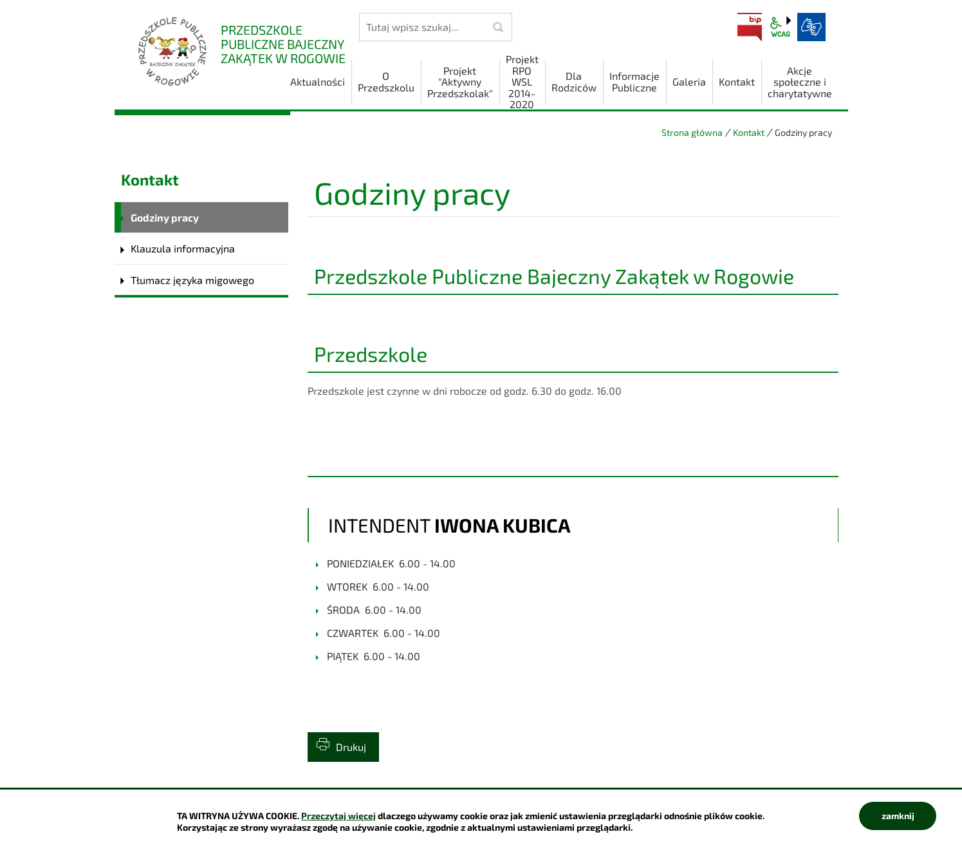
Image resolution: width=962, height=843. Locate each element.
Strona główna (692, 132)
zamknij (898, 815)
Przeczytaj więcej (338, 815)
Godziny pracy (165, 217)
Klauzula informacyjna (183, 248)
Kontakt (748, 132)
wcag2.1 (780, 27)
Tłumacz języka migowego (192, 280)
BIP (749, 27)
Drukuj (351, 747)
